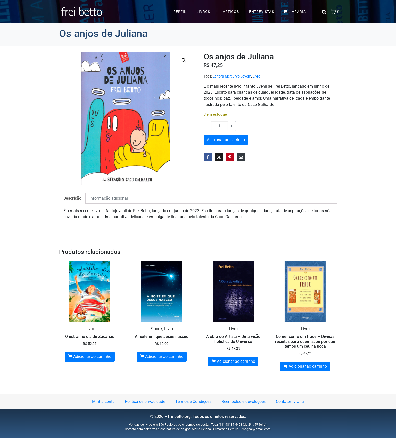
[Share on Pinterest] (230, 157)
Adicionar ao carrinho (226, 139)
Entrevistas (261, 12)
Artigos (231, 12)
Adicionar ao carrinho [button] (92, 356)
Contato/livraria (290, 401)
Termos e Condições (193, 401)
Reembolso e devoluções (243, 401)
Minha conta (103, 401)
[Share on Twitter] (219, 157)
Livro (256, 76)
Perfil (179, 12)
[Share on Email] (241, 157)
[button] (183, 60)
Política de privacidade (145, 401)
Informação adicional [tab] (109, 198)
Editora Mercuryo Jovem (232, 76)
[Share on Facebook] (208, 157)
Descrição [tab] (72, 198)
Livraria (295, 12)
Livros (203, 12)
